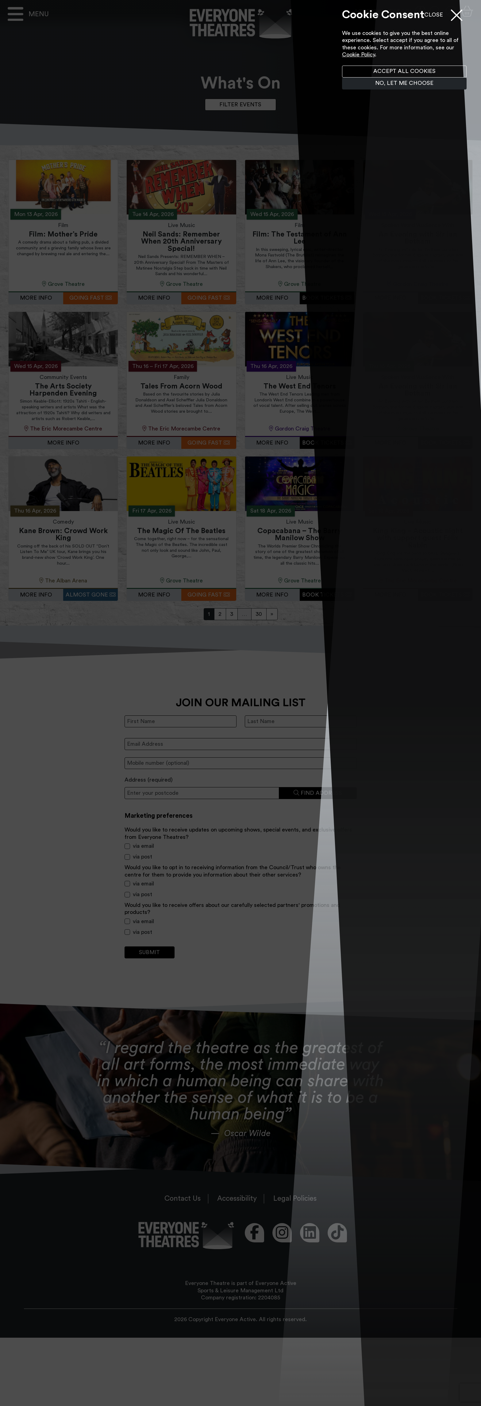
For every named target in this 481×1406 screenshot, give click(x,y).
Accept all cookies (404, 71)
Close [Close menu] (433, 14)
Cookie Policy (358, 54)
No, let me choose (404, 83)
